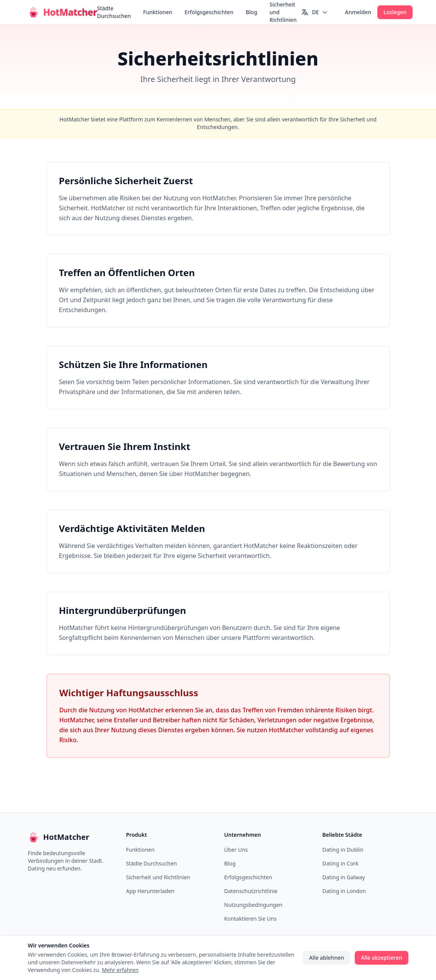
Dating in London (344, 891)
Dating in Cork (340, 863)
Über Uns (236, 849)
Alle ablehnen (326, 957)
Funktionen (157, 12)
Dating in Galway (343, 877)
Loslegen (394, 12)
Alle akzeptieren (381, 957)
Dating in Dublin (343, 849)
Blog (251, 12)
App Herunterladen (150, 891)
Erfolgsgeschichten (208, 12)
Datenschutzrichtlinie (251, 891)
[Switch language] (314, 12)
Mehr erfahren (120, 969)
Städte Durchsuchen (114, 12)
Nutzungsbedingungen (253, 904)
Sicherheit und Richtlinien (283, 12)
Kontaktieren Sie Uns (250, 918)
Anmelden (358, 12)
